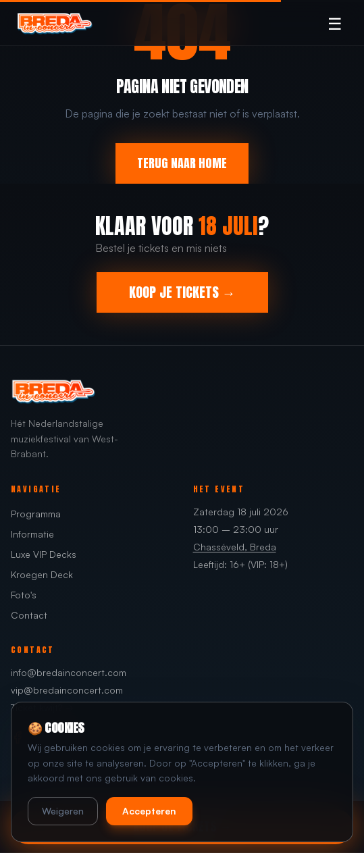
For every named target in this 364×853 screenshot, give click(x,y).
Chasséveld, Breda (234, 546)
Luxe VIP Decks (43, 554)
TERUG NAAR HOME (182, 163)
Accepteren (149, 811)
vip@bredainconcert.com (67, 690)
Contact (29, 615)
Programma (36, 513)
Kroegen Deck (42, 574)
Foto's (23, 594)
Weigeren (63, 811)
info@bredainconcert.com (68, 672)
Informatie (32, 534)
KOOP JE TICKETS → (182, 292)
